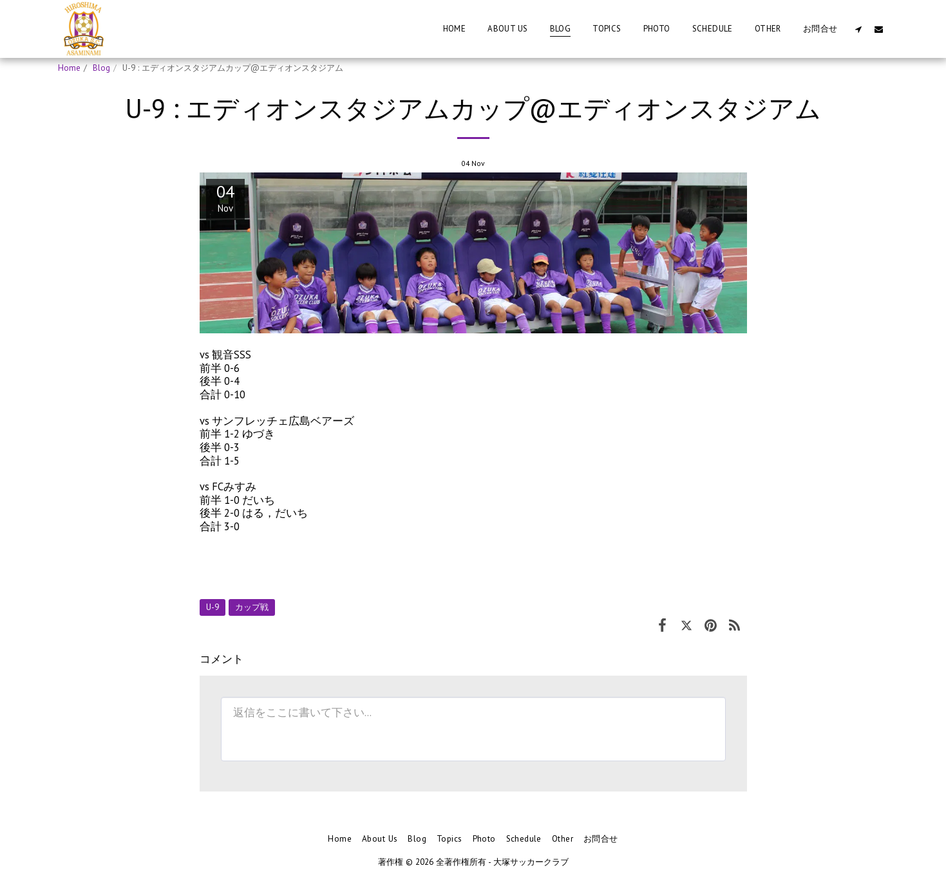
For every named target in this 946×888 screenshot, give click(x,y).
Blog (101, 67)
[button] (858, 28)
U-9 (212, 607)
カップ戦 (252, 607)
